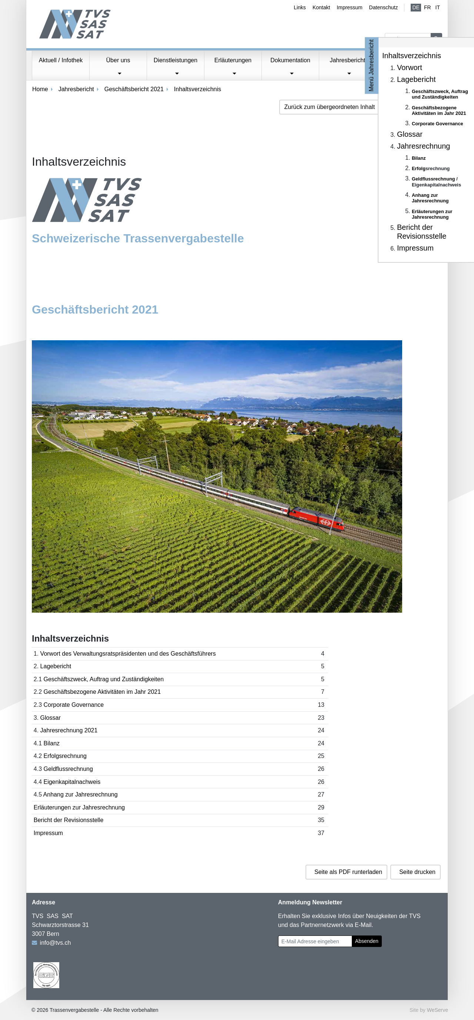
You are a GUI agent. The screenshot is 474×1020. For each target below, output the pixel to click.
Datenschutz (383, 7)
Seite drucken (417, 872)
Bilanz (51, 743)
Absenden (366, 941)
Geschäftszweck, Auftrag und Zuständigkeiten (103, 679)
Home (40, 89)
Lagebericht (55, 666)
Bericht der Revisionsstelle (69, 820)
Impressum (349, 7)
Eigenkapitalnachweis (71, 782)
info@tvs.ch (55, 943)
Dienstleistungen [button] (175, 60)
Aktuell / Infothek (61, 60)
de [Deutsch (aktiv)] (415, 7)
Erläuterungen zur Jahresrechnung (79, 807)
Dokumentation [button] (290, 60)
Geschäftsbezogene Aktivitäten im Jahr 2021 (102, 692)
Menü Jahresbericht (371, 65)
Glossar (50, 718)
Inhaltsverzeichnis (411, 56)
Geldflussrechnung (68, 769)
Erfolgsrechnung (65, 756)
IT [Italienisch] (437, 7)
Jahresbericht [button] (347, 60)
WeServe (437, 1010)
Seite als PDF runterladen (348, 872)
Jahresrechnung (423, 146)
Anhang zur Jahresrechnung (80, 794)
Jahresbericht (76, 89)
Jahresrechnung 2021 (69, 730)
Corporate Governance (73, 705)
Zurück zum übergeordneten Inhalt (329, 107)
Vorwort (409, 67)
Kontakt (321, 7)
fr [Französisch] (427, 7)
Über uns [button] (118, 60)
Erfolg (418, 168)
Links (300, 7)
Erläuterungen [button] (233, 60)
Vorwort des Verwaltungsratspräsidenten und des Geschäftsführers (128, 653)
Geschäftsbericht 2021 (134, 89)
